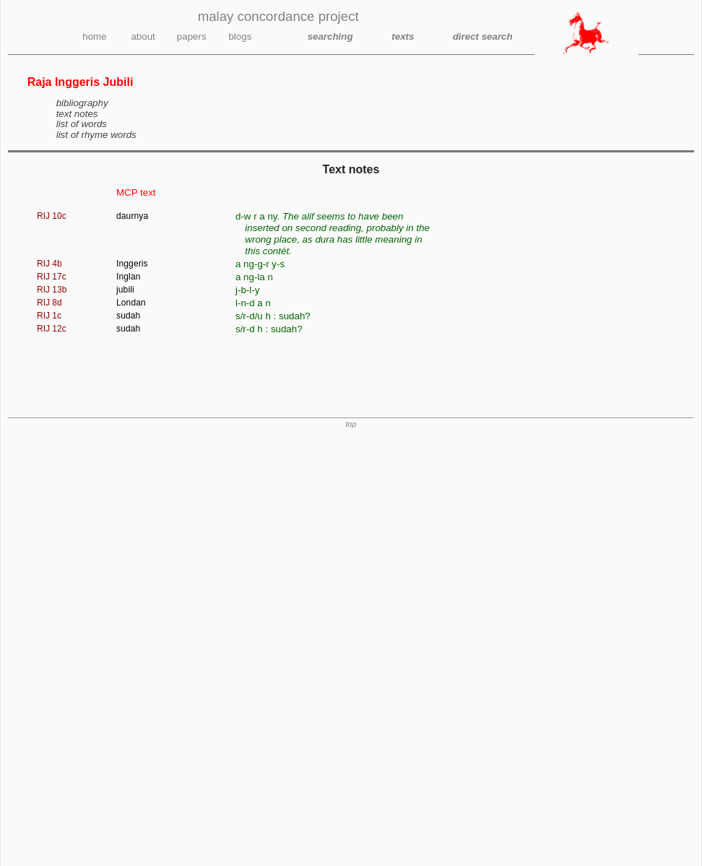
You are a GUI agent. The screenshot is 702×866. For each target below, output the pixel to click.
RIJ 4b (49, 264)
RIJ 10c (51, 216)
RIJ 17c (51, 277)
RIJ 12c (51, 329)
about (143, 36)
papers (192, 36)
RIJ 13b (51, 290)
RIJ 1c (49, 316)
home (94, 36)
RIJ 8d (49, 303)
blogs (239, 36)
